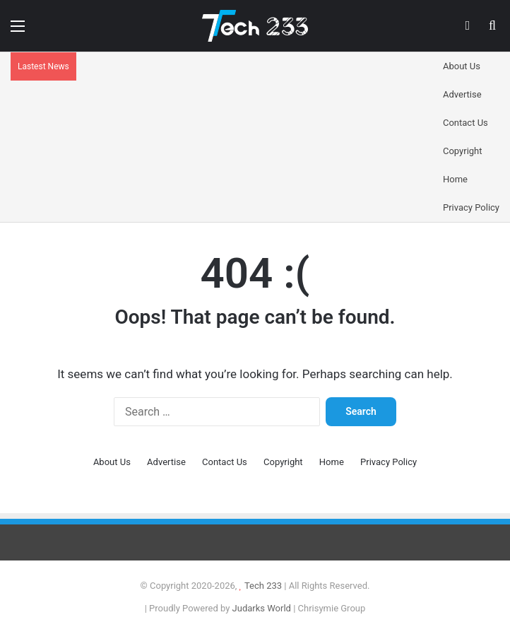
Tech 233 (263, 585)
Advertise (462, 94)
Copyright (462, 151)
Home (455, 179)
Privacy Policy (471, 207)
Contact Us (465, 122)
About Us (461, 66)
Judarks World (263, 608)
